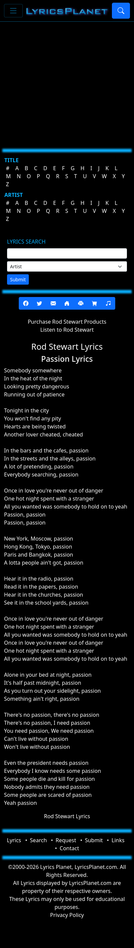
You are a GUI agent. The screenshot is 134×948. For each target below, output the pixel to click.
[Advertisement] (63, 82)
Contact (69, 848)
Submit (18, 279)
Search (38, 840)
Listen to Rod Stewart (66, 329)
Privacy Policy (67, 915)
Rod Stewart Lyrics (67, 816)
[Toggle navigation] (13, 10)
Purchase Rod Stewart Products (67, 321)
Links (118, 840)
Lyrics (14, 840)
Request (66, 840)
